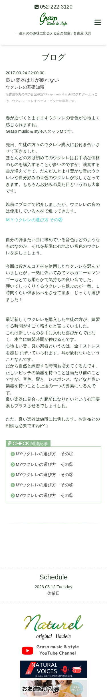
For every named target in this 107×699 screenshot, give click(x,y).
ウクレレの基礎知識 (25, 87)
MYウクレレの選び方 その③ (45, 474)
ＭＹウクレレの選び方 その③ (34, 220)
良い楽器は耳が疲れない (32, 80)
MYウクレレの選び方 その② (45, 464)
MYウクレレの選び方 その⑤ (45, 495)
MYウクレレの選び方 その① (45, 454)
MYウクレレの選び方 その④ (45, 485)
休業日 (53, 593)
